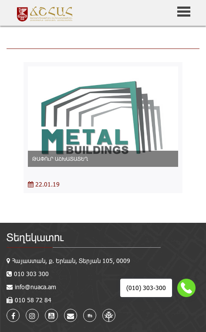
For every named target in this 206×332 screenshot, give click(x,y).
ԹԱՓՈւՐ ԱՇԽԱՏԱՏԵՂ (60, 159)
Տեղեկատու (35, 237)
